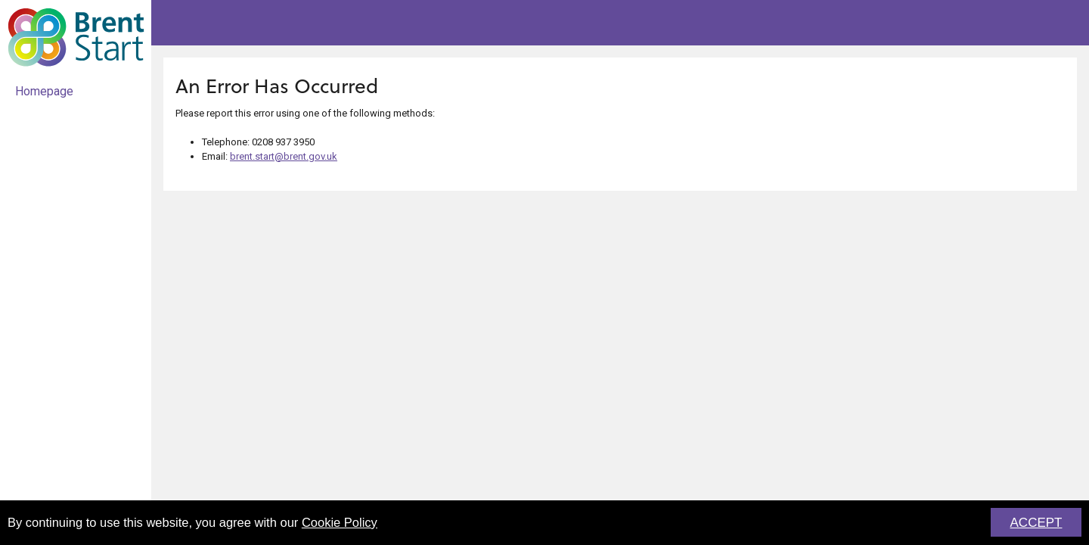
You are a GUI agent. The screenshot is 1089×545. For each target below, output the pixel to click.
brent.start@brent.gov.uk (283, 156)
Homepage (44, 91)
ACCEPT (1036, 523)
